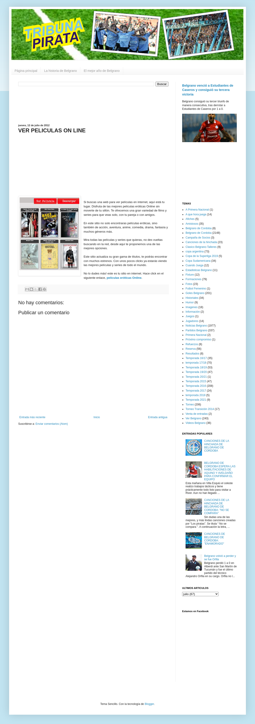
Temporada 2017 (196, 390)
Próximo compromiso (198, 339)
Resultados (192, 353)
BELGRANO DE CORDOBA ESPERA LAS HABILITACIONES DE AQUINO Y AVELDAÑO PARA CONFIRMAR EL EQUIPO (219, 471)
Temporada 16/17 (196, 358)
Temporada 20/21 (196, 376)
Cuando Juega (194, 265)
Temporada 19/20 (196, 372)
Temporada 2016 (196, 385)
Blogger (149, 704)
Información (193, 311)
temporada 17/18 (196, 362)
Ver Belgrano (193, 418)
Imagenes (192, 307)
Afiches (190, 219)
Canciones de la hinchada (201, 242)
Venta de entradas (197, 413)
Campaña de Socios (198, 237)
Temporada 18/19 (196, 367)
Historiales (192, 297)
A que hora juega (196, 214)
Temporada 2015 (196, 381)
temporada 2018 (195, 395)
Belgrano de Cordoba (199, 228)
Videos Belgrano (196, 423)
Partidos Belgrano (196, 330)
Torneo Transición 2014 (200, 409)
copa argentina (195, 251)
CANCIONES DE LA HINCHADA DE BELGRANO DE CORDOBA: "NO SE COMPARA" (216, 506)
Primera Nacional (196, 335)
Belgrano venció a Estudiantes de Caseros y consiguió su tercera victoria (207, 90)
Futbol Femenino (196, 288)
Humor (190, 302)
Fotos (189, 284)
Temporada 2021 (196, 399)
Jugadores (192, 321)
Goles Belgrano (195, 293)
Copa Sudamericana (198, 260)
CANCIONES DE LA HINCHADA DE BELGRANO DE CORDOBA (216, 445)
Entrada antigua (157, 417)
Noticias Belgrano (196, 325)
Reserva (191, 348)
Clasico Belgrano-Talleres (201, 247)
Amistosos (192, 223)
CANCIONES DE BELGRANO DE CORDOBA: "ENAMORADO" (214, 538)
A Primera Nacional (197, 209)
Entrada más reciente (32, 417)
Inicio (97, 417)
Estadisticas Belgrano (199, 270)
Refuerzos (192, 344)
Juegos (190, 316)
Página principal (26, 71)
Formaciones (193, 279)
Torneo (190, 404)
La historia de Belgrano (60, 71)
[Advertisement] (93, 104)
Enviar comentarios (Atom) (52, 423)
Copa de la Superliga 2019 (202, 256)
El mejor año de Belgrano (102, 71)
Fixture (190, 274)
